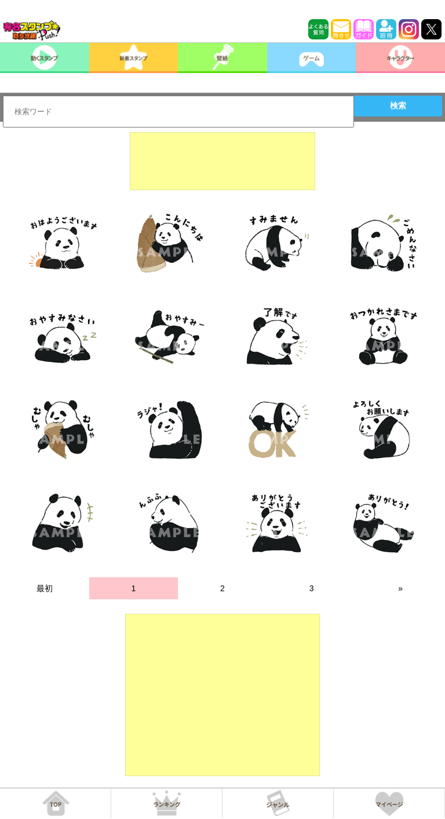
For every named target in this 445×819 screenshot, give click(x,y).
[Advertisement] (222, 161)
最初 (45, 588)
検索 (398, 105)
